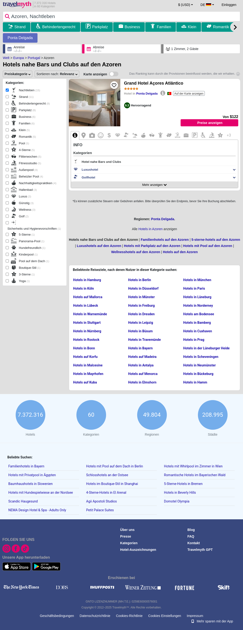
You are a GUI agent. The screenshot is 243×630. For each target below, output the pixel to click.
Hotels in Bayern (140, 348)
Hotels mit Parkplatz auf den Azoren (152, 246)
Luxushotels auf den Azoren (99, 246)
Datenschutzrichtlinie (95, 616)
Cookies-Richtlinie (129, 616)
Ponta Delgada (20, 38)
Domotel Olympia (176, 501)
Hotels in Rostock (86, 340)
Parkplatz (100, 27)
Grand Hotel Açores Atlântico (153, 83)
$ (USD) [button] (184, 5)
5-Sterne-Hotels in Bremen (183, 484)
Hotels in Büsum (140, 331)
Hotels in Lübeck (85, 305)
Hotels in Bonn (84, 348)
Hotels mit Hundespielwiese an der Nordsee (40, 492)
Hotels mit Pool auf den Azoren (207, 246)
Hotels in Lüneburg (197, 297)
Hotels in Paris (194, 288)
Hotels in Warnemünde (90, 314)
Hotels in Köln (83, 288)
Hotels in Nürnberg (87, 331)
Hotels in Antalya (141, 365)
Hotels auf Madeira (142, 357)
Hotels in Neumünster (199, 365)
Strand (19, 27)
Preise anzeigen (210, 123)
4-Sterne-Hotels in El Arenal (106, 492)
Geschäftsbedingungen (57, 616)
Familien (164, 27)
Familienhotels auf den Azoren (165, 240)
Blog (191, 530)
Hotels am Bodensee (198, 314)
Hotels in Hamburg (87, 280)
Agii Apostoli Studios (101, 501)
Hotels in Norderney (198, 305)
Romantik (221, 27)
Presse (125, 536)
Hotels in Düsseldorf (143, 288)
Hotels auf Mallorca (87, 297)
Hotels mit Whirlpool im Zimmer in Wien (193, 466)
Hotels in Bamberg (197, 322)
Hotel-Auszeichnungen (138, 550)
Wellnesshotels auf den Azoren (135, 252)
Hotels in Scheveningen (200, 357)
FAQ (190, 536)
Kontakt (193, 543)
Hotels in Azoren (150, 229)
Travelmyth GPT (200, 550)
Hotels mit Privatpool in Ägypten (32, 475)
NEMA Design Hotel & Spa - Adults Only (37, 510)
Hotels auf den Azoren (180, 252)
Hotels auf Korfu (85, 357)
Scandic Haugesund (23, 501)
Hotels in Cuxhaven (197, 331)
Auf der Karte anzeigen (189, 93)
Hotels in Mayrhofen (88, 374)
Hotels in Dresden (141, 314)
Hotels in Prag (193, 340)
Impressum (195, 616)
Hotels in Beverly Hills (180, 492)
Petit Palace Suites (100, 510)
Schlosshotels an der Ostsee (107, 475)
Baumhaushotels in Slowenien (30, 484)
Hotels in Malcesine (88, 365)
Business (132, 27)
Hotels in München (197, 280)
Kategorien (128, 543)
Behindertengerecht (58, 27)
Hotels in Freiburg (141, 305)
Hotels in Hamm (195, 382)
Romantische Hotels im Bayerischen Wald (194, 475)
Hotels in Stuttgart (87, 322)
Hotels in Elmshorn (142, 382)
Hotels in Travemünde (144, 340)
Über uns (127, 530)
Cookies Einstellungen (164, 616)
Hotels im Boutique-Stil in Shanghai (112, 484)
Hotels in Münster (141, 297)
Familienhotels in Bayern (26, 466)
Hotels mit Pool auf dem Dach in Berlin (114, 466)
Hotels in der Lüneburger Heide (206, 348)
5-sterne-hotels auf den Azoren (216, 240)
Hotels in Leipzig (140, 322)
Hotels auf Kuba (85, 382)
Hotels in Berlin (139, 280)
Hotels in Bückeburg (198, 374)
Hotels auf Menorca (143, 374)
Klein (192, 27)
